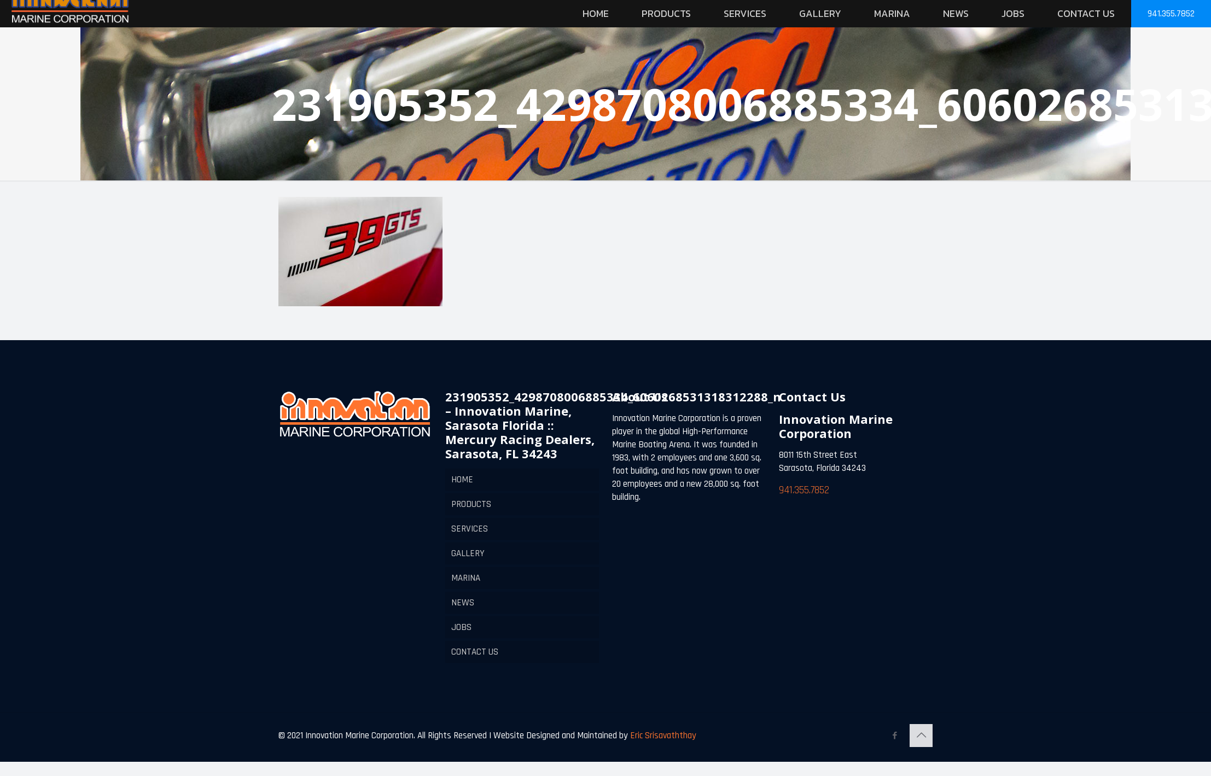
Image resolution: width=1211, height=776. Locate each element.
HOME (462, 480)
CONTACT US (474, 652)
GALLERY (468, 553)
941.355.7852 (1171, 14)
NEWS (462, 603)
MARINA (465, 578)
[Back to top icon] (921, 735)
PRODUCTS (471, 504)
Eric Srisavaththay (662, 736)
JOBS (461, 627)
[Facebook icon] (894, 736)
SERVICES (469, 529)
